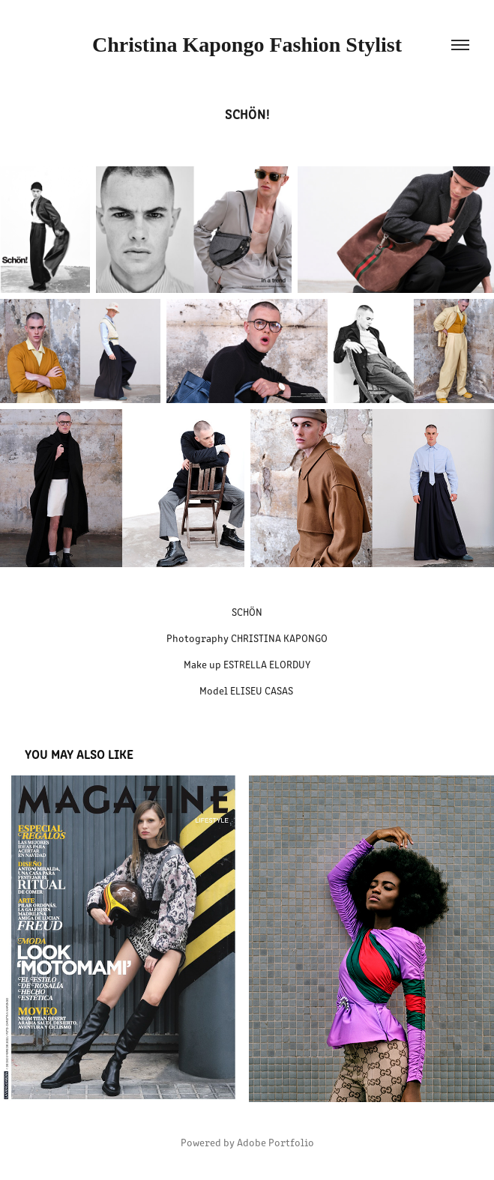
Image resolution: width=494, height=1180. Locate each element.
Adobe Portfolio (275, 1142)
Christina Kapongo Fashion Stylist (247, 44)
